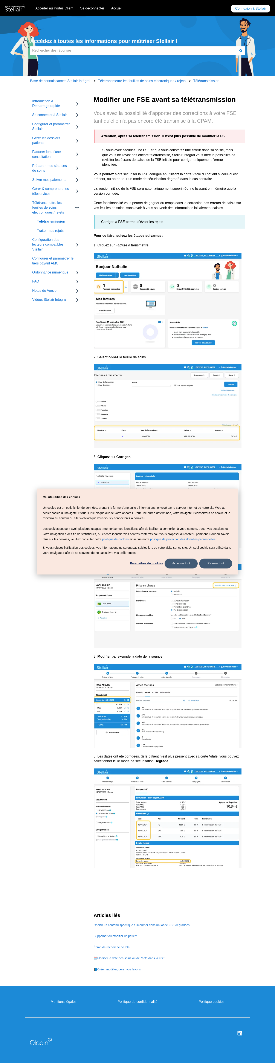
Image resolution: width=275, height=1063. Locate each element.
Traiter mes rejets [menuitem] (50, 230)
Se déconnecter (92, 8)
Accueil (116, 8)
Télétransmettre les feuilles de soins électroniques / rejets (141, 81)
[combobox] (133, 50)
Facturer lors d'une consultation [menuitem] (46, 154)
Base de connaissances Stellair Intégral (60, 81)
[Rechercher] (241, 50)
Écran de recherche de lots (112, 947)
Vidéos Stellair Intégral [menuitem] (49, 299)
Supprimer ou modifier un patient (115, 936)
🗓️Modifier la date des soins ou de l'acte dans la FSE (129, 958)
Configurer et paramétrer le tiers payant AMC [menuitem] (52, 261)
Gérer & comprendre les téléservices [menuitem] (50, 191)
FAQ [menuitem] (35, 281)
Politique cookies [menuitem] (211, 1001)
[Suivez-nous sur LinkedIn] (240, 1033)
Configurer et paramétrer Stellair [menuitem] (51, 126)
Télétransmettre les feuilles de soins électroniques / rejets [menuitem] (48, 207)
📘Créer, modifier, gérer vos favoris (117, 969)
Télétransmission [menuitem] (51, 221)
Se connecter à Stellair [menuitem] (49, 115)
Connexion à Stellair (250, 8)
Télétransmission (206, 81)
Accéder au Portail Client (54, 8)
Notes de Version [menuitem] (45, 290)
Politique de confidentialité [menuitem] (137, 1001)
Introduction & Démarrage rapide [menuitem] (46, 103)
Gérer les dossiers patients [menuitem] (46, 140)
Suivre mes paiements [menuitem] (49, 180)
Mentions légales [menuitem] (63, 1001)
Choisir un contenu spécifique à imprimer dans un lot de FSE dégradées (142, 925)
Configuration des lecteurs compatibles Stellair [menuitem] (48, 244)
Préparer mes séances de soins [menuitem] (49, 168)
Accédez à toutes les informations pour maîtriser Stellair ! (103, 41)
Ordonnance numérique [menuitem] (50, 272)
